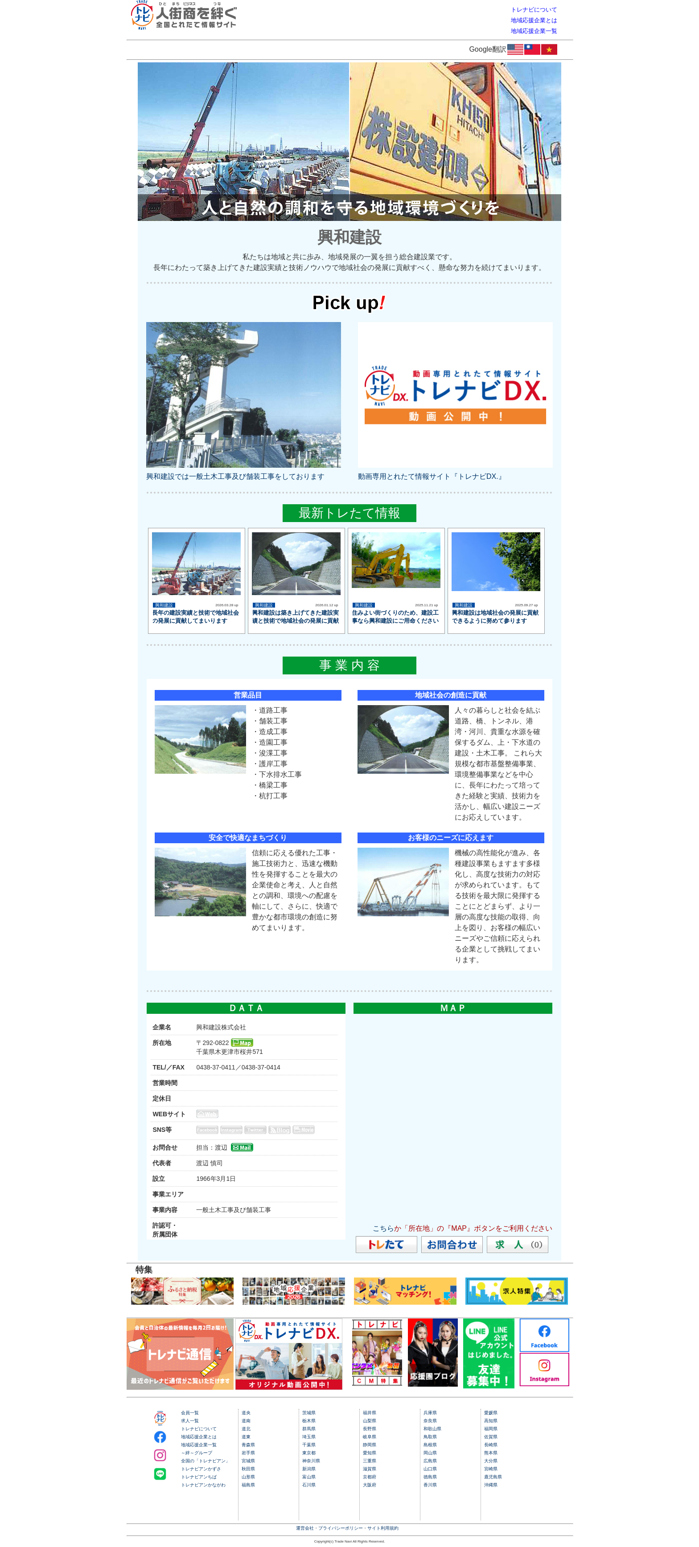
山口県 (430, 1468)
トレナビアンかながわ (203, 1484)
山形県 (248, 1476)
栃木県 (309, 1420)
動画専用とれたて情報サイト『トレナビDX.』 (432, 476)
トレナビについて (199, 1428)
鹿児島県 (493, 1476)
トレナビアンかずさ (201, 1468)
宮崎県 (491, 1468)
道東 (246, 1436)
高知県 (491, 1420)
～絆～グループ (196, 1452)
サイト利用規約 (383, 1528)
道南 (246, 1420)
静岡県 (369, 1444)
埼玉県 (309, 1436)
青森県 (248, 1444)
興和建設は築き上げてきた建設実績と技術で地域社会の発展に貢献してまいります (295, 620)
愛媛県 (491, 1412)
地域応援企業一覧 (199, 1444)
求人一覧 (190, 1420)
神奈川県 (311, 1460)
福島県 (248, 1484)
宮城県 (248, 1460)
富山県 (309, 1476)
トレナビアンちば (199, 1476)
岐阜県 (369, 1436)
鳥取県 (430, 1436)
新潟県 (309, 1468)
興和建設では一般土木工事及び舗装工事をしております (235, 476)
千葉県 (309, 1444)
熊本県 (491, 1452)
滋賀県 (369, 1468)
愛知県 (369, 1452)
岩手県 (248, 1452)
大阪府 (369, 1484)
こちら (383, 1228)
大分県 (491, 1460)
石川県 (309, 1484)
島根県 (430, 1444)
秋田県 (248, 1468)
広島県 (430, 1460)
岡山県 (430, 1452)
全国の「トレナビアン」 (205, 1460)
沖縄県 (491, 1484)
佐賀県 (491, 1436)
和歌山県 (432, 1428)
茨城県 (309, 1412)
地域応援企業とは (199, 1436)
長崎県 (491, 1444)
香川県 (430, 1484)
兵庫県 (430, 1412)
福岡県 (491, 1428)
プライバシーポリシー (340, 1528)
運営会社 (305, 1528)
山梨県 (369, 1420)
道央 (246, 1412)
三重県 (369, 1460)
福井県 (369, 1412)
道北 (246, 1428)
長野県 (369, 1428)
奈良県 (430, 1420)
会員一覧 (190, 1412)
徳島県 (430, 1476)
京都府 (369, 1476)
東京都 (309, 1452)
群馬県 (309, 1428)
